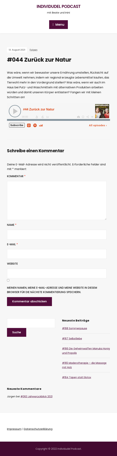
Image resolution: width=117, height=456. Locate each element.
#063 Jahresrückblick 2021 (36, 396)
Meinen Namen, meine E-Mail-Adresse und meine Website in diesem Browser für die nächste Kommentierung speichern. (52, 290)
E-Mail (12, 244)
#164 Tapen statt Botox (76, 377)
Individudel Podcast (58, 6)
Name (11, 225)
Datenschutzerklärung (38, 429)
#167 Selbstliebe (72, 338)
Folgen (33, 49)
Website (12, 263)
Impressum (14, 429)
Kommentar (16, 176)
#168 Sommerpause (74, 328)
